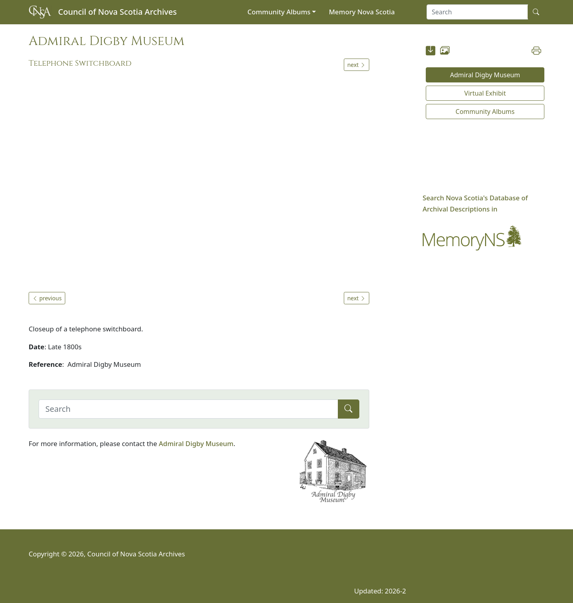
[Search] (188, 409)
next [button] (356, 65)
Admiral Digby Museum (196, 443)
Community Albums (279, 11)
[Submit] (348, 409)
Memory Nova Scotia (362, 11)
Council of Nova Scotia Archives (117, 11)
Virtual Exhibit (485, 93)
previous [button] (47, 298)
